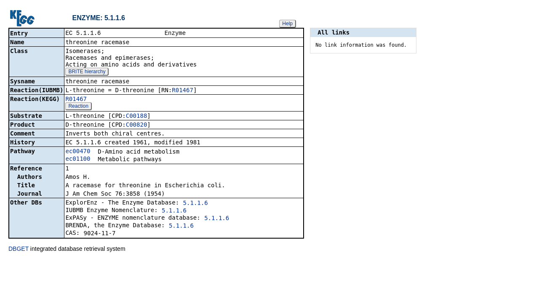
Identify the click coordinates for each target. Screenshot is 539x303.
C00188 (136, 116)
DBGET (18, 249)
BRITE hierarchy (86, 72)
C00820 (136, 125)
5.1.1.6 (195, 203)
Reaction (78, 107)
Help (287, 24)
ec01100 (77, 159)
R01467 (182, 91)
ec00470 (77, 152)
